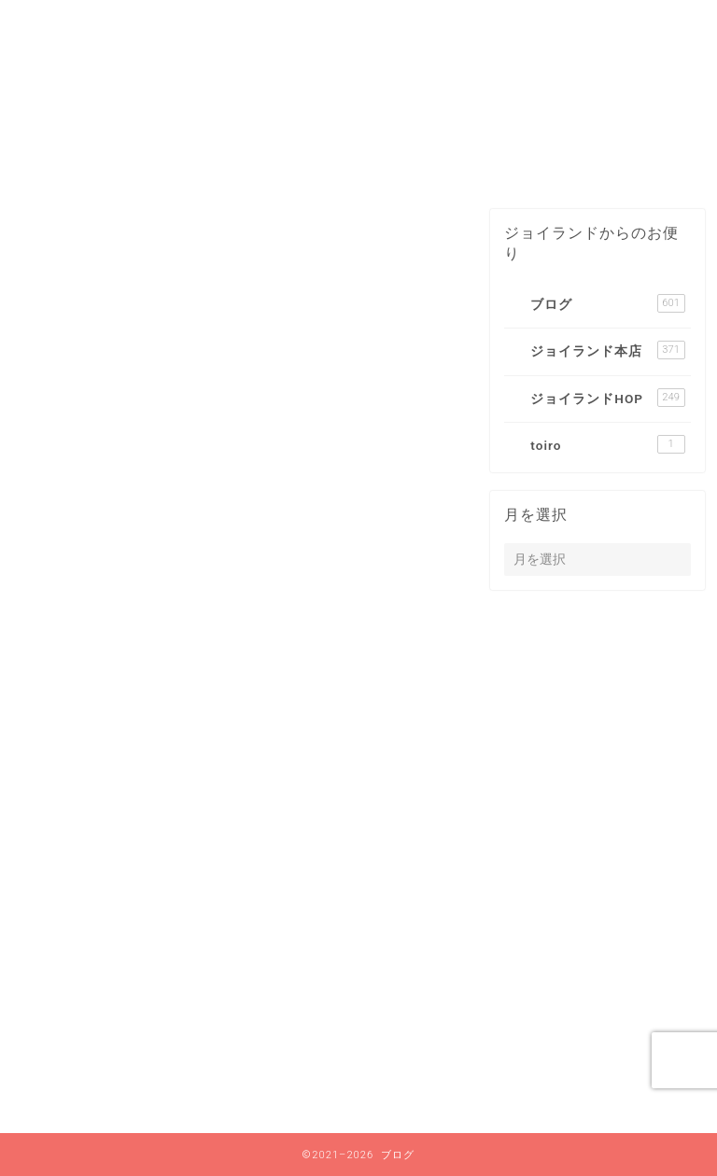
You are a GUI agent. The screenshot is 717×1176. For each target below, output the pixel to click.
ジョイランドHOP (139, 1072)
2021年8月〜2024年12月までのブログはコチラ (314, 160)
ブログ (533, 160)
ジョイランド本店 (138, 1047)
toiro (92, 1096)
